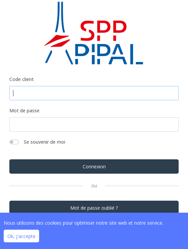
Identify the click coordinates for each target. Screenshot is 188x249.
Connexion (94, 166)
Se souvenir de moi (44, 142)
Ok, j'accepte (21, 236)
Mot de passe (24, 110)
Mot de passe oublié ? (94, 208)
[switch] (14, 142)
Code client (21, 79)
